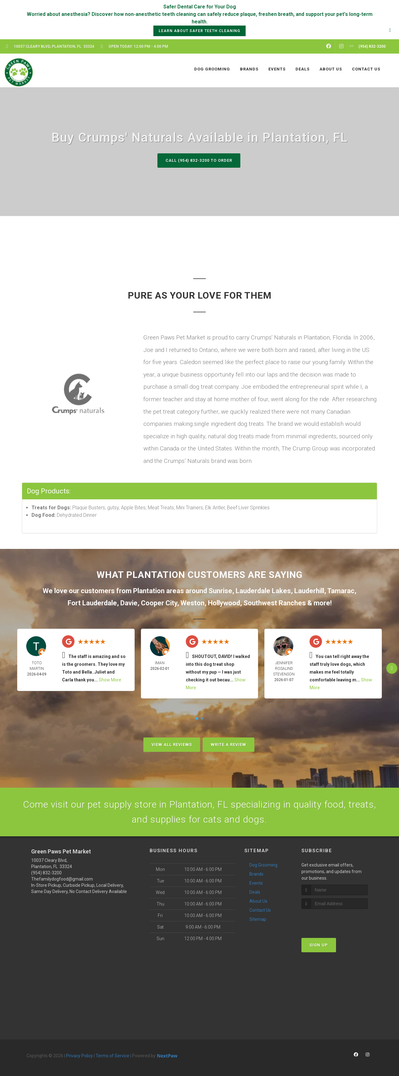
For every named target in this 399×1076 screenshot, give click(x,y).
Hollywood (224, 603)
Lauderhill (309, 591)
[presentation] (334, 920)
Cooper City (159, 603)
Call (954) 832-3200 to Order (199, 160)
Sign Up (319, 945)
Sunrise (220, 591)
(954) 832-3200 (46, 872)
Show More (110, 679)
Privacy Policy (79, 1055)
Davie (128, 603)
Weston (192, 603)
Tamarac (340, 591)
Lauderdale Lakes (263, 591)
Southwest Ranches (274, 603)
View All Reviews (171, 744)
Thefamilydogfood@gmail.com (62, 879)
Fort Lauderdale (92, 603)
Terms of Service (112, 1055)
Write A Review (228, 744)
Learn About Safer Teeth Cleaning (199, 31)
